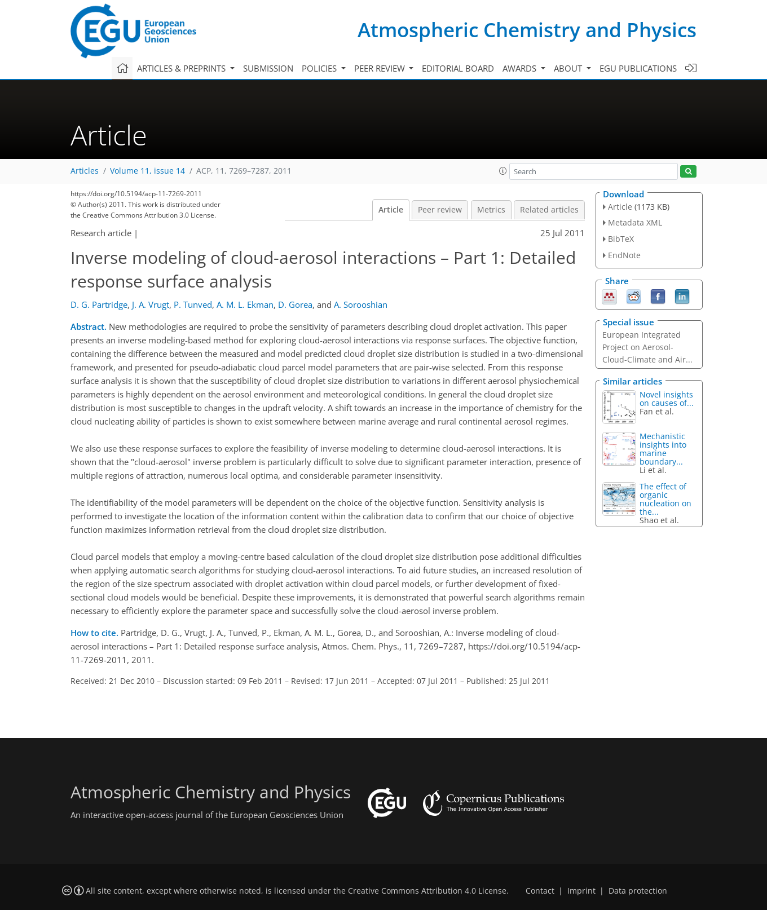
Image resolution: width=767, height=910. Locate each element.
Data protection (638, 891)
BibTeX (621, 238)
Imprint (581, 891)
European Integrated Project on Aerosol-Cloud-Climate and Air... (647, 347)
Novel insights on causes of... (667, 398)
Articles (84, 171)
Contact (540, 891)
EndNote (624, 255)
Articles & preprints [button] (182, 68)
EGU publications (638, 68)
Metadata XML (635, 222)
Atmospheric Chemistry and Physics (527, 29)
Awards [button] (520, 68)
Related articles (549, 210)
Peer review (440, 210)
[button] (503, 171)
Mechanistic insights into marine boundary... (663, 449)
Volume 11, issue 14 (147, 171)
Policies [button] (320, 68)
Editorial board (458, 68)
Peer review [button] (380, 68)
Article (390, 210)
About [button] (569, 68)
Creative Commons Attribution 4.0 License (427, 891)
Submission (268, 68)
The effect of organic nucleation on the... (665, 499)
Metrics (491, 210)
